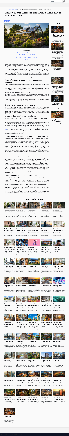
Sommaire (27, 51)
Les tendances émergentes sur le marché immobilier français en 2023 (46, 381)
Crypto (34, 5)
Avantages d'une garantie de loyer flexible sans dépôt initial (46, 306)
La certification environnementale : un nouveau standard (26, 52)
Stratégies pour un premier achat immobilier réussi (46, 324)
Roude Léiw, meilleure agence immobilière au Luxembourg (21, 306)
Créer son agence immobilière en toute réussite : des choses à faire (57, 86)
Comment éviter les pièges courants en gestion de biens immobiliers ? (21, 231)
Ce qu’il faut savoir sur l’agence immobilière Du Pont (57, 52)
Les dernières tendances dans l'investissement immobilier (21, 400)
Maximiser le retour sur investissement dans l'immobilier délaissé (9, 231)
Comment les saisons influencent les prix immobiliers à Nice (34, 306)
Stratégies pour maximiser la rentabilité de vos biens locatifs (9, 269)
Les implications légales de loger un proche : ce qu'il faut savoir (9, 287)
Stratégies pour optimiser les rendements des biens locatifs (57, 344)
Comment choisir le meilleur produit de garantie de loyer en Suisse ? (59, 269)
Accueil (5, 9)
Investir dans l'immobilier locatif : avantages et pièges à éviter (9, 400)
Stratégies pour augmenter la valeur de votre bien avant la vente (59, 325)
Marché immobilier (26, 5)
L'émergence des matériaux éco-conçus (26, 54)
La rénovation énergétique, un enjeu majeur (26, 59)
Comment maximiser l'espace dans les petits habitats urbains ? (34, 231)
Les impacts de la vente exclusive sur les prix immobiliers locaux (34, 381)
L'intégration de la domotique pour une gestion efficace (26, 55)
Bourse (40, 5)
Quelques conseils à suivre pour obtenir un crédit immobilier (57, 120)
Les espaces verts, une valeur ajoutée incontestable (26, 57)
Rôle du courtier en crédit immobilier (57, 69)
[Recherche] (56, 1)
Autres (46, 5)
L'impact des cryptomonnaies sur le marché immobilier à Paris (58, 400)
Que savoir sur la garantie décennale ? (57, 104)
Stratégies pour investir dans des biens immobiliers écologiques (46, 344)
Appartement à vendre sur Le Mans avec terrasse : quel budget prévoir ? (34, 325)
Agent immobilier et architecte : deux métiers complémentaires (57, 35)
